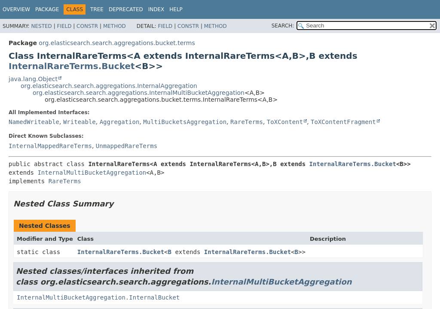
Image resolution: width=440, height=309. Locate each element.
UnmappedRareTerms (126, 145)
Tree (97, 9)
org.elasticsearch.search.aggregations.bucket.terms (117, 42)
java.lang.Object (33, 79)
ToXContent (285, 121)
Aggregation (120, 121)
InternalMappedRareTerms (50, 145)
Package (47, 9)
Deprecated (126, 9)
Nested (41, 26)
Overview (16, 9)
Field (64, 26)
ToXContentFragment (343, 121)
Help (176, 9)
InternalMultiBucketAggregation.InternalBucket (98, 297)
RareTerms (246, 121)
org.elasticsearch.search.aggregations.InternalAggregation (109, 85)
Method (114, 26)
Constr (87, 26)
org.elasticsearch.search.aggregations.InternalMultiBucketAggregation (138, 92)
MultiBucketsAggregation (184, 121)
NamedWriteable (34, 121)
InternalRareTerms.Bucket (72, 66)
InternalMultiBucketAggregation (91, 172)
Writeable (79, 121)
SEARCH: (283, 26)
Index (156, 9)
